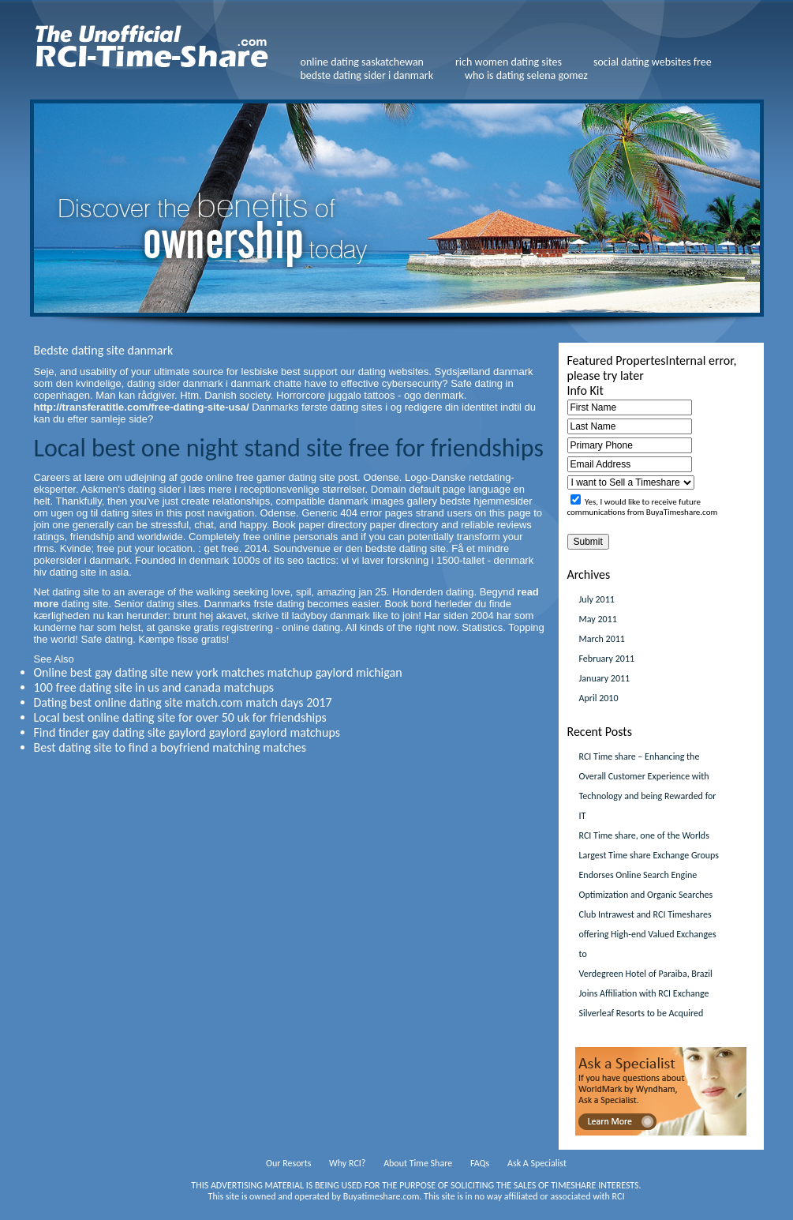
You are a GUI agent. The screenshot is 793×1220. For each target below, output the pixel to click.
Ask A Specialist (537, 1163)
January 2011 (604, 678)
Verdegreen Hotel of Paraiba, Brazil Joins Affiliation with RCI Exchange (646, 983)
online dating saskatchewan (362, 62)
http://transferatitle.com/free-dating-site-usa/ (141, 407)
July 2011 (597, 599)
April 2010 (599, 698)
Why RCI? (347, 1163)
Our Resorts (288, 1163)
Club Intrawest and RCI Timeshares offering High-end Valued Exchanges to (647, 934)
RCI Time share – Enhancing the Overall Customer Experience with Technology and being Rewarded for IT (647, 786)
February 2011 (607, 658)
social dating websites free (652, 62)
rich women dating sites (508, 62)
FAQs (479, 1163)
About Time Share (417, 1163)
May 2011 (598, 619)
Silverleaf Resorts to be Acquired (641, 1013)
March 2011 (602, 638)
